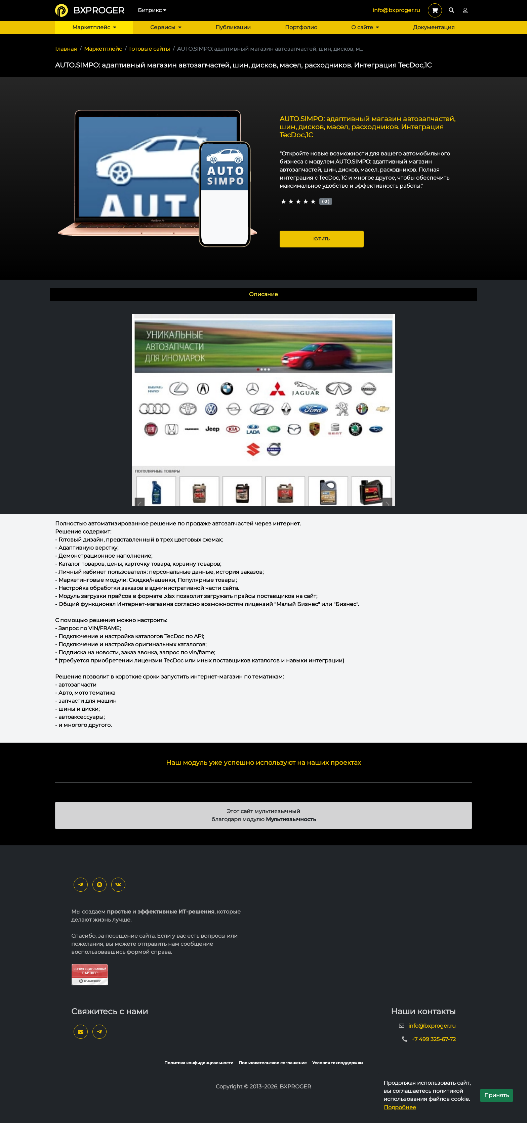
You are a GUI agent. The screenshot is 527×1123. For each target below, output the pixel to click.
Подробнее (400, 1107)
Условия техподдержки (337, 1062)
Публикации (233, 27)
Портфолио (301, 27)
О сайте (365, 27)
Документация (434, 27)
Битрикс (152, 10)
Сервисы (165, 27)
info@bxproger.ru (396, 10)
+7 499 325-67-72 (433, 1039)
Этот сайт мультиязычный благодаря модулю (263, 815)
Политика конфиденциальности (198, 1062)
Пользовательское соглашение (273, 1062)
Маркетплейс (94, 27)
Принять (496, 1095)
